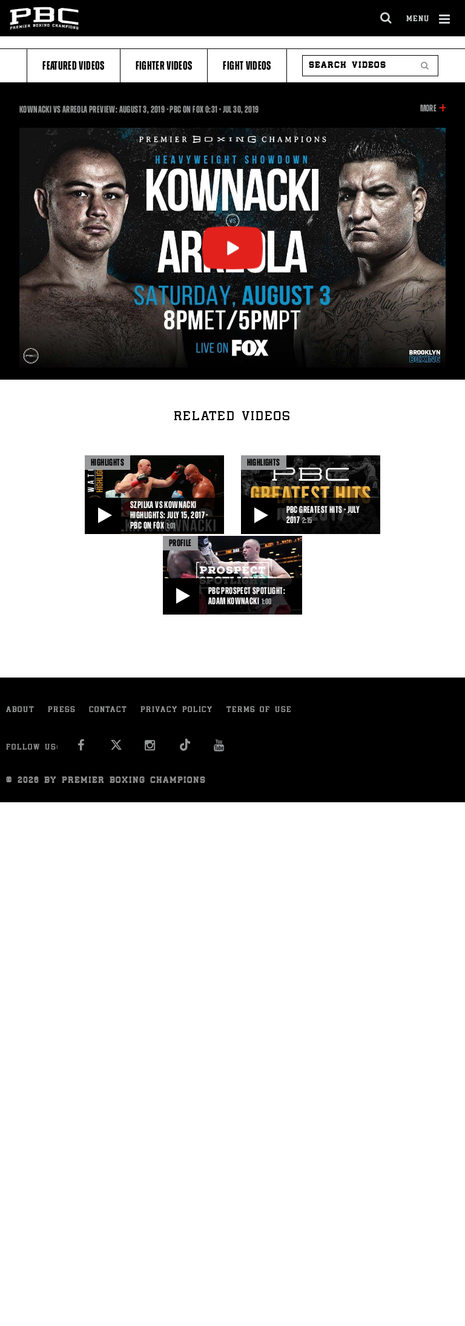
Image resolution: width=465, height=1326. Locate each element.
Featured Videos (73, 65)
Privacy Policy (176, 710)
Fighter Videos (164, 65)
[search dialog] (386, 18)
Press (62, 710)
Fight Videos (247, 65)
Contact (108, 710)
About (20, 710)
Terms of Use (259, 710)
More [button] (428, 108)
